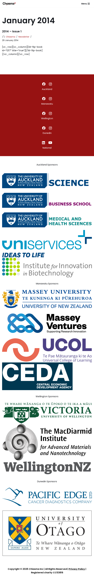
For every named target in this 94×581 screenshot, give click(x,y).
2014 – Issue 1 (12, 31)
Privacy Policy (77, 569)
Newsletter (23, 36)
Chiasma (10, 36)
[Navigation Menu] (85, 3)
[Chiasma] (9, 3)
